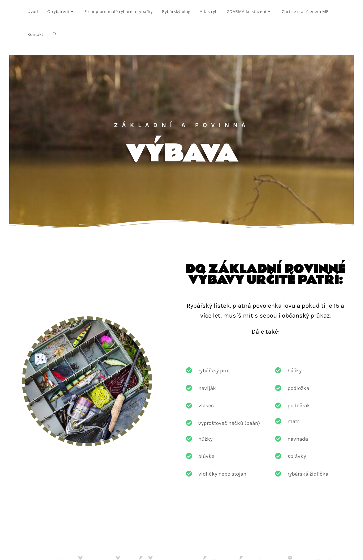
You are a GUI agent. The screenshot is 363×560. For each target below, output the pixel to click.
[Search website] (54, 34)
